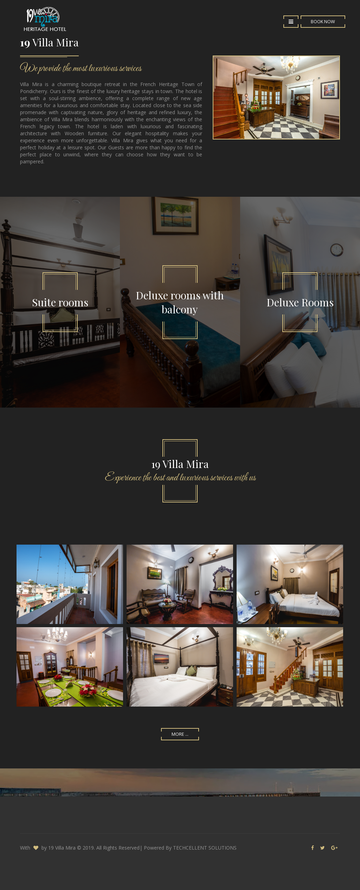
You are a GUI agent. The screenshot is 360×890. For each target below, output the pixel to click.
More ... (180, 734)
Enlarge (70, 584)
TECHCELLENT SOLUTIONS (205, 847)
